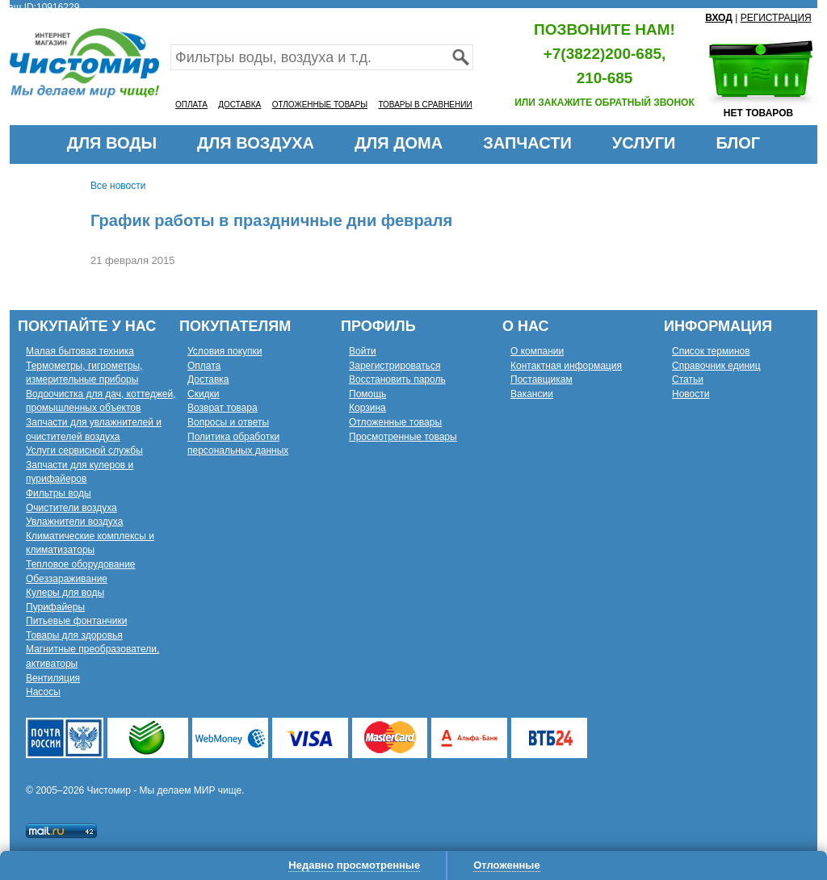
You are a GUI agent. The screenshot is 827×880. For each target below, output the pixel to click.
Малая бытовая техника (80, 351)
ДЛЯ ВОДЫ (112, 143)
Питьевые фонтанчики (77, 620)
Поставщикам (541, 379)
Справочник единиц (716, 365)
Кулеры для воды (65, 592)
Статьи (687, 379)
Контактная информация (566, 365)
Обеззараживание (66, 579)
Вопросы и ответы (228, 422)
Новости (690, 394)
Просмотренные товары (403, 436)
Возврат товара (222, 407)
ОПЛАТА (191, 104)
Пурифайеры (55, 607)
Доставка (208, 379)
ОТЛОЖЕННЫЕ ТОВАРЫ (319, 104)
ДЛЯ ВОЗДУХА (255, 143)
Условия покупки (224, 351)
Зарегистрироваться (394, 365)
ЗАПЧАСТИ (527, 143)
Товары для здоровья (74, 635)
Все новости (117, 185)
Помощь (367, 394)
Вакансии (531, 394)
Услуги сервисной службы (84, 450)
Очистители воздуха (71, 507)
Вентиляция (53, 678)
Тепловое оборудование (81, 564)
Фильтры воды (58, 493)
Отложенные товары (395, 422)
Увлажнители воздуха (74, 521)
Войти (362, 351)
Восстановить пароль (397, 379)
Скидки (203, 394)
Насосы (43, 692)
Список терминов (711, 351)
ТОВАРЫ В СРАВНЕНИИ (425, 104)
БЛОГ (738, 143)
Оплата (203, 365)
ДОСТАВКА (239, 104)
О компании (537, 351)
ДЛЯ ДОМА (399, 143)
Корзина (367, 407)
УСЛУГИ (644, 143)
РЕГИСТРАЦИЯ (776, 17)
